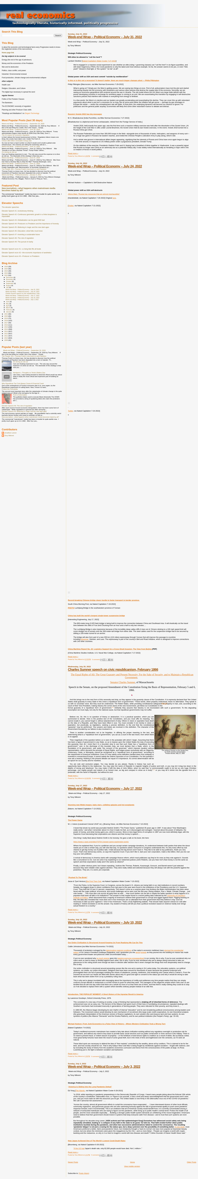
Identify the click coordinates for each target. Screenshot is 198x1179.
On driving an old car (9, 152)
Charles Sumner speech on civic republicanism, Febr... (23, 293)
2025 (6, 269)
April (7, 306)
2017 (6, 323)
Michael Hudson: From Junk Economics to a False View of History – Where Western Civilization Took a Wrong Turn (117, 1024)
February (9, 310)
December (9, 277)
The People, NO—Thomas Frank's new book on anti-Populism (24, 169)
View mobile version (132, 1166)
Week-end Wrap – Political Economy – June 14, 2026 (21, 146)
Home (132, 1162)
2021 (6, 314)
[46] (113, 707)
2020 (6, 316)
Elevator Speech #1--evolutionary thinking (17, 211)
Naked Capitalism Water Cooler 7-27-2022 (99, 61)
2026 (6, 266)
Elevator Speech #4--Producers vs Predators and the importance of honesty (30, 224)
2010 (6, 338)
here (114, 198)
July (7, 287)
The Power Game (75, 820)
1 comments (95, 156)
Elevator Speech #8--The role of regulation (18, 238)
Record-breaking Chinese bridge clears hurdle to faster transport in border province (104, 600)
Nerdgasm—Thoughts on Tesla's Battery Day (29, 372)
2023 (6, 273)
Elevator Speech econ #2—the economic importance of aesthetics (26, 253)
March (8, 307)
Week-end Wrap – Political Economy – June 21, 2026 (21, 163)
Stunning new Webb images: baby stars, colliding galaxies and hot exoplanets (101, 805)
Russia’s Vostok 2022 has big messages (85, 114)
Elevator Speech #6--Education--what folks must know (22, 231)
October (9, 281)
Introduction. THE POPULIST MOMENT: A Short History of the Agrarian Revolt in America (105, 994)
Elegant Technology (32, 113)
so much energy (103, 958)
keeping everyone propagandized (131, 958)
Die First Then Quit (93, 881)
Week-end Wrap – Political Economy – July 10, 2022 (105, 922)
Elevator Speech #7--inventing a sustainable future (21, 234)
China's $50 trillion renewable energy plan (17, 141)
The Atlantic (80, 1091)
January (9, 312)
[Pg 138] (164, 716)
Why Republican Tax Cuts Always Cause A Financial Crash (23, 383)
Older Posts (191, 1162)
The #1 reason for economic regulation (15, 135)
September (10, 283)
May (7, 303)
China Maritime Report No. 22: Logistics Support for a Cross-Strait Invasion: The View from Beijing (110, 649)
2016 (6, 325)
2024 (6, 271)
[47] (154, 769)
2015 (6, 327)
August (8, 285)
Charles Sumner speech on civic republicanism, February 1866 (113, 669)
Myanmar (84, 639)
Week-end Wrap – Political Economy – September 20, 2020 (23, 123)
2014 (6, 329)
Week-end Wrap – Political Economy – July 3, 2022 (104, 1066)
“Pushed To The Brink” (77, 877)
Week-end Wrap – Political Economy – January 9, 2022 (21, 175)
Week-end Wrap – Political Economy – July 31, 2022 (105, 37)
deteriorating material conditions (118, 950)
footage (143, 952)
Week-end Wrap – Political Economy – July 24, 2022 (105, 166)
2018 (6, 320)
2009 (6, 340)
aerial (138, 952)
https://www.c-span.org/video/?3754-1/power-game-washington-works (101, 842)
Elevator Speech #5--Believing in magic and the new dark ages (25, 227)
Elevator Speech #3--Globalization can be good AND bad (23, 220)
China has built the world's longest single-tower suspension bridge (96, 616)
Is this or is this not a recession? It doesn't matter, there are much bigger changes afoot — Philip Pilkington (113, 80)
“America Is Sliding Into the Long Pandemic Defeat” (90, 1087)
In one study (179, 1127)
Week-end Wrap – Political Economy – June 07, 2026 (21, 158)
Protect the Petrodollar (10, 389)
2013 (6, 331)
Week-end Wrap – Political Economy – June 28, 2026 (21, 129)
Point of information (20, 395)
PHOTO (71, 608)
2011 (6, 336)
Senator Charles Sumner (122, 682)
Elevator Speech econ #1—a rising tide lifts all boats (21, 249)
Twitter (71, 206)
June (8, 301)
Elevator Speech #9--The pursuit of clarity (17, 242)
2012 (6, 333)
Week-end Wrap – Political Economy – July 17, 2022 (105, 788)
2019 (6, 318)
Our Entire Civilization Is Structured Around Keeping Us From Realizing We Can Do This (105, 943)
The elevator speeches (10, 207)
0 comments (96, 659)
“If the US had (78, 1148)
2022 (6, 275)
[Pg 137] (164, 703)
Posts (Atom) (84, 1173)
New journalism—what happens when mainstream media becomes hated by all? (30, 417)
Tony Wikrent (9, 435)
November (9, 279)
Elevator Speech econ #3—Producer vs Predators (20, 256)
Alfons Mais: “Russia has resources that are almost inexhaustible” (94, 194)
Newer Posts (73, 1162)
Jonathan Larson (10, 433)
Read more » (73, 153)
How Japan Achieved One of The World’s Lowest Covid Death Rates (96, 1141)
